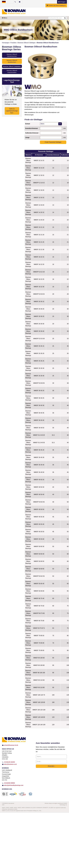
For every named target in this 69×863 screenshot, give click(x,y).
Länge (27, 137)
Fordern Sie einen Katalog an (56, 5)
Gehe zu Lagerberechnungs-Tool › (12, 111)
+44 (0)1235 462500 (8, 762)
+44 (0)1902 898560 (8, 783)
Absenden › (51, 766)
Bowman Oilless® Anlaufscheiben (12, 71)
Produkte (13, 42)
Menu (4, 18)
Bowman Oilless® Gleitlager (26, 42)
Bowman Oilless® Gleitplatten (12, 66)
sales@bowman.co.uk (9, 764)
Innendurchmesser (31, 128)
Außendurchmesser (31, 133)
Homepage (5, 42)
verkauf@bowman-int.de (10, 745)
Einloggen (62, 2)
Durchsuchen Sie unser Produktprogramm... (55, 18)
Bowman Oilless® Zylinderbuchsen (12, 55)
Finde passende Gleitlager (53, 142)
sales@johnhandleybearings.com (12, 785)
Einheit (27, 124)
